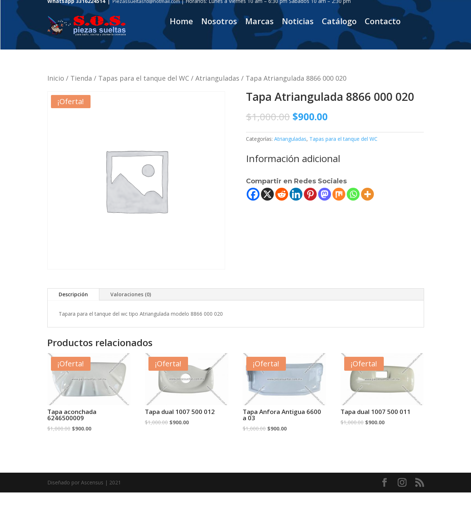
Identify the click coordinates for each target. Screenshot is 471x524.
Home (181, 22)
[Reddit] (281, 194)
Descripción (73, 294)
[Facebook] (253, 194)
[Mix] (338, 194)
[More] (367, 194)
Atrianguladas (217, 78)
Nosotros (219, 22)
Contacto (383, 22)
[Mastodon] (324, 194)
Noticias (298, 22)
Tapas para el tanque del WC (143, 78)
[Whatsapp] (353, 194)
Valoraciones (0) (130, 294)
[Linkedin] (296, 194)
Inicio (55, 78)
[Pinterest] (310, 194)
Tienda (81, 78)
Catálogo (339, 22)
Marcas (259, 22)
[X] (267, 194)
